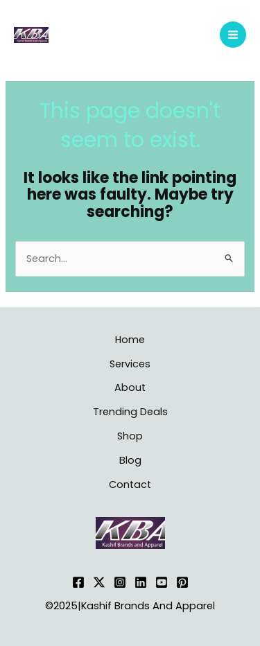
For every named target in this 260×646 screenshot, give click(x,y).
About (130, 387)
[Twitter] (99, 582)
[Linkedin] (141, 582)
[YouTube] (161, 582)
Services (130, 364)
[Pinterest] (182, 582)
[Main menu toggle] (233, 34)
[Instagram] (120, 582)
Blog (130, 460)
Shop (130, 436)
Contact (130, 484)
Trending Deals (130, 412)
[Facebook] (78, 582)
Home (130, 340)
